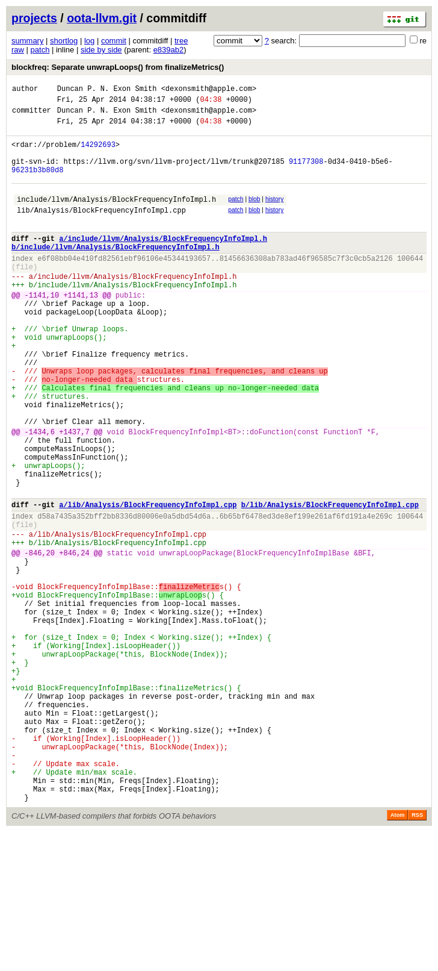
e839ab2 (168, 49)
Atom (397, 954)
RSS (417, 954)
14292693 (98, 153)
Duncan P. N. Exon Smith (107, 90)
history (274, 215)
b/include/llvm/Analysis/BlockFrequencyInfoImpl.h (115, 272)
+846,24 (74, 639)
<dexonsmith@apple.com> (208, 90)
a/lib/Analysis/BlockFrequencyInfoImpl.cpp (147, 582)
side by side (101, 49)
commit (113, 40)
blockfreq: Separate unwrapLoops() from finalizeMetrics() (117, 67)
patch (40, 49)
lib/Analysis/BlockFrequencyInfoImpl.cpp (101, 230)
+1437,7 (74, 495)
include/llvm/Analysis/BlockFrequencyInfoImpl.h (116, 217)
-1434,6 (40, 495)
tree (181, 40)
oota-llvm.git (102, 18)
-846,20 (40, 639)
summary (27, 40)
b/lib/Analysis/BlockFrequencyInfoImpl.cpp (330, 582)
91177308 (306, 174)
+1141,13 (80, 329)
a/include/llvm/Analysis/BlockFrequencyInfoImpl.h (163, 262)
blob (254, 215)
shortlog (64, 40)
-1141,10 (42, 329)
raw (17, 49)
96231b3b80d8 (37, 184)
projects (34, 18)
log (89, 40)
